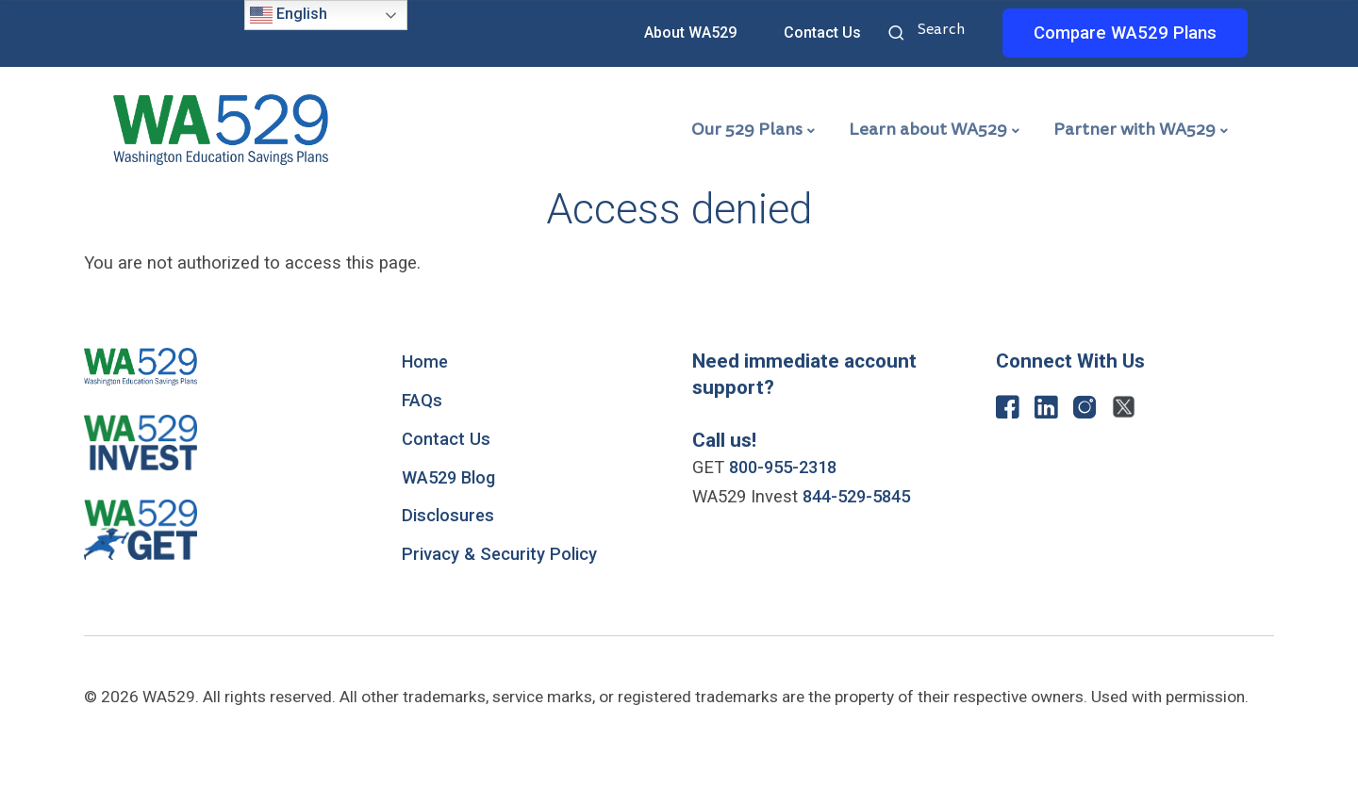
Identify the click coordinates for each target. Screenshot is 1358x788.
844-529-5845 (861, 496)
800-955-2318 (787, 467)
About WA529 (690, 32)
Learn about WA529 (928, 129)
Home (426, 362)
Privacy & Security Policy (500, 554)
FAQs (422, 400)
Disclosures (448, 515)
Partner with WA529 (1134, 129)
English (288, 15)
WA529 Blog (450, 478)
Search (899, 35)
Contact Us (822, 32)
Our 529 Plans (747, 129)
